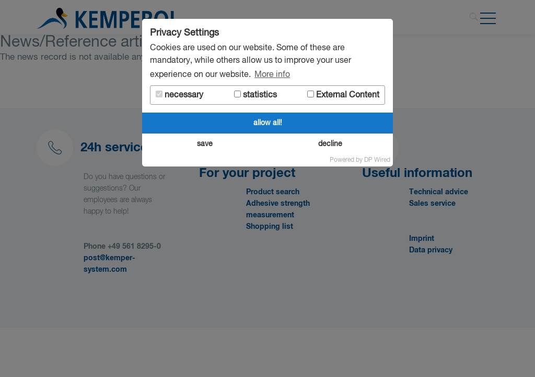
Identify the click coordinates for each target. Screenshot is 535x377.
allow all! (267, 123)
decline (330, 144)
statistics (255, 95)
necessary (179, 95)
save (205, 144)
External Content (343, 95)
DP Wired (377, 160)
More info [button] (272, 75)
